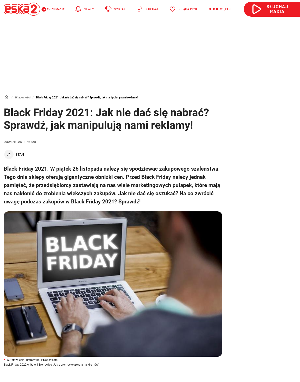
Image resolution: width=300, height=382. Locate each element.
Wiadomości (22, 97)
